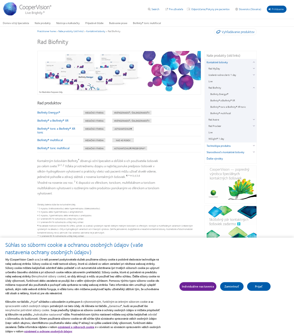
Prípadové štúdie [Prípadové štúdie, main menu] (94, 23)
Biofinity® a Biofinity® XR (52, 120)
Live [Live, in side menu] (210, 81)
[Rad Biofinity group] (254, 87)
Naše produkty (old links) (71, 31)
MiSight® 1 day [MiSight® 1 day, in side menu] (216, 139)
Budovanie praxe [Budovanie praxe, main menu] (118, 23)
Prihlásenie (276, 9)
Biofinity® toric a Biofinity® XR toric (56, 130)
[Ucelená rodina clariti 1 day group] (254, 74)
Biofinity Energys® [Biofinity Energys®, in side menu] (219, 94)
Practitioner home (46, 31)
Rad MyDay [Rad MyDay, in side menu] (214, 68)
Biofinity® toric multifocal (53, 148)
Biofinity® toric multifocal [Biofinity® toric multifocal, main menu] (147, 23)
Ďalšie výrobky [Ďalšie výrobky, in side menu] (215, 158)
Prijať (258, 288)
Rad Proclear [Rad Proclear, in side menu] (214, 126)
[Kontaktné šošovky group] (254, 61)
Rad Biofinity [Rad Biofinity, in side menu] (214, 88)
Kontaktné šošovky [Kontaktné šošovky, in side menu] (217, 62)
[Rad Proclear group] (254, 125)
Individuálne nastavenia (198, 288)
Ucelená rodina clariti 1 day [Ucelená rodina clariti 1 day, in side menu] (222, 75)
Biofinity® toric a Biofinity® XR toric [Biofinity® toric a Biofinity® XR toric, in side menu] (228, 107)
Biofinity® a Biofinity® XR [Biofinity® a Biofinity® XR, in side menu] (222, 100)
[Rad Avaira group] (254, 119)
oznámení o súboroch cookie (76, 329)
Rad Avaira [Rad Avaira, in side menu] (213, 119)
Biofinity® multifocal (50, 140)
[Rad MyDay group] (254, 68)
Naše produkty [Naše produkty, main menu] (43, 23)
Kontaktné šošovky (95, 31)
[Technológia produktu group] (254, 145)
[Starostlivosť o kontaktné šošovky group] (254, 151)
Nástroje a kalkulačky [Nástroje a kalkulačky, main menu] (68, 23)
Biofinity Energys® (48, 112)
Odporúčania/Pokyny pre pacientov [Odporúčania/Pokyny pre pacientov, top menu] (210, 9)
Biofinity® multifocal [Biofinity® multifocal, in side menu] (220, 113)
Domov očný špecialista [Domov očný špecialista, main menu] (16, 23)
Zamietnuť (231, 288)
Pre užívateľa (176, 9)
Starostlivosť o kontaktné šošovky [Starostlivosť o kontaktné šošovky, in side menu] (225, 152)
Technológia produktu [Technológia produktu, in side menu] (219, 146)
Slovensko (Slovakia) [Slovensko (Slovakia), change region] (250, 9)
